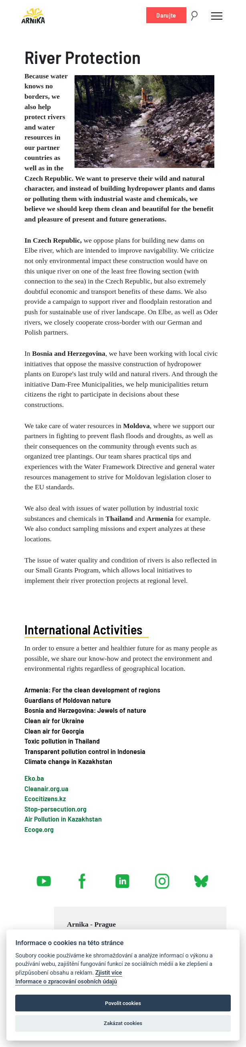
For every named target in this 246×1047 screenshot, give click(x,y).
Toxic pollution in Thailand (62, 740)
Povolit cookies (123, 1003)
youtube (44, 878)
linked (123, 878)
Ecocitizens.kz (45, 798)
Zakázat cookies (123, 1023)
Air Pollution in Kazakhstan (63, 818)
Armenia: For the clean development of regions (92, 689)
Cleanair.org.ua (46, 788)
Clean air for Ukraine (54, 720)
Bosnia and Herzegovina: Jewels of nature (85, 710)
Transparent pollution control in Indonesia (84, 751)
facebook (84, 878)
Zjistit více (108, 972)
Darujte (166, 15)
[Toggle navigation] (217, 16)
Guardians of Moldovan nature (67, 700)
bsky (200, 878)
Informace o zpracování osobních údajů (66, 981)
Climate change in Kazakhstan (68, 761)
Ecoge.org (39, 829)
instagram (162, 878)
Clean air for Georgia (54, 730)
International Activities (83, 629)
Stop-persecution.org (55, 808)
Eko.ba (34, 778)
